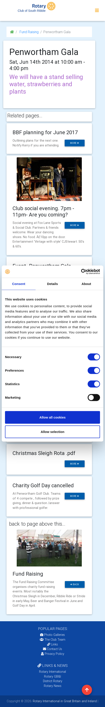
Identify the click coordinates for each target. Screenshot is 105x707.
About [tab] (86, 283)
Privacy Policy (52, 654)
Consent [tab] (18, 283)
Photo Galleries (52, 635)
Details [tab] (52, 283)
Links (52, 644)
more (74, 143)
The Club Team (52, 640)
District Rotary (52, 681)
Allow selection (52, 431)
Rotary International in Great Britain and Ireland (64, 701)
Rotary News (52, 686)
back (74, 584)
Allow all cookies (52, 417)
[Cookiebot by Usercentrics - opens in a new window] (81, 272)
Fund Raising (29, 32)
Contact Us (52, 649)
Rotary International (52, 672)
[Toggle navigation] (97, 10)
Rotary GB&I (52, 676)
